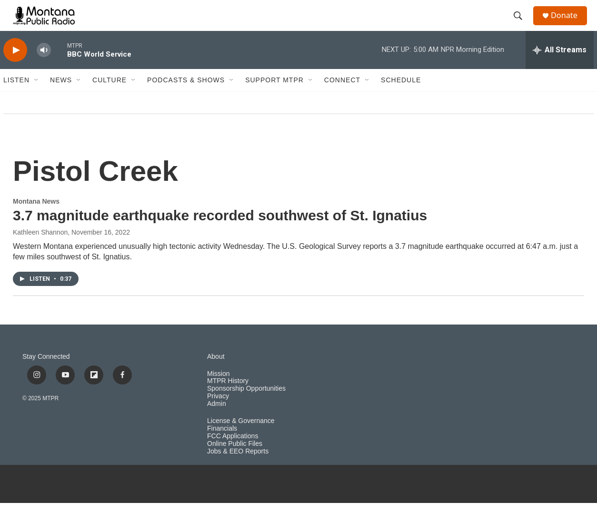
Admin (216, 422)
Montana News (36, 220)
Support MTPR (274, 99)
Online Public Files (234, 462)
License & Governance (241, 439)
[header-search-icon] (522, 25)
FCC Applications (232, 455)
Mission (218, 392)
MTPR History (228, 400)
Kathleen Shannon (40, 251)
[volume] (44, 69)
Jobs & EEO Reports (238, 470)
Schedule (401, 99)
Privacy (218, 415)
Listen (16, 99)
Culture (109, 99)
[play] (15, 69)
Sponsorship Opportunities (246, 407)
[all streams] (560, 69)
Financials (222, 447)
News (61, 99)
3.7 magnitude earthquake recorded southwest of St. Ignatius (220, 234)
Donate (569, 25)
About (216, 375)
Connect (342, 99)
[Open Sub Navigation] (36, 99)
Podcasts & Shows (186, 99)
